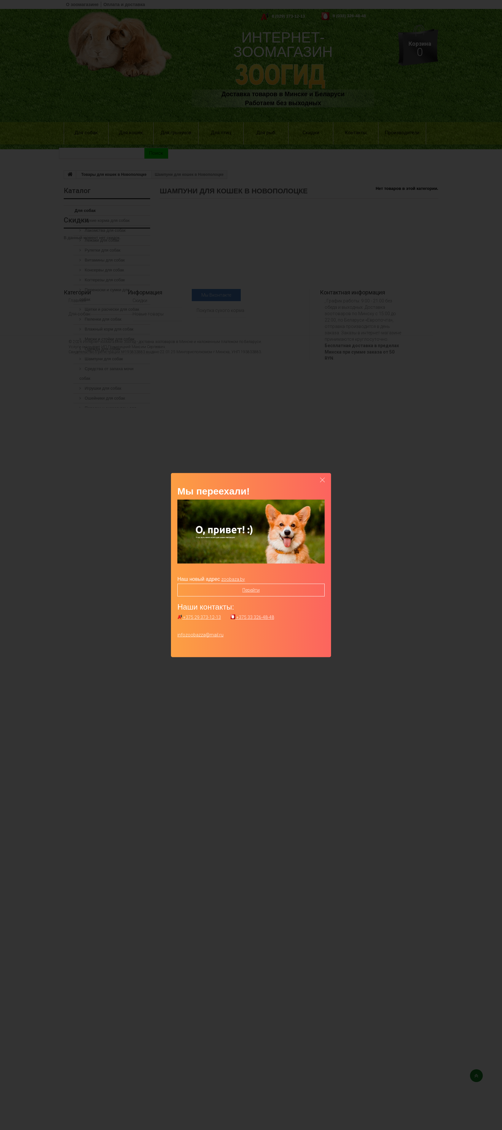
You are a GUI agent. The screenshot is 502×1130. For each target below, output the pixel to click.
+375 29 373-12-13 (199, 617)
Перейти (251, 589)
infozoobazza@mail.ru (200, 634)
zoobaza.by (233, 578)
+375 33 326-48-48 (252, 617)
